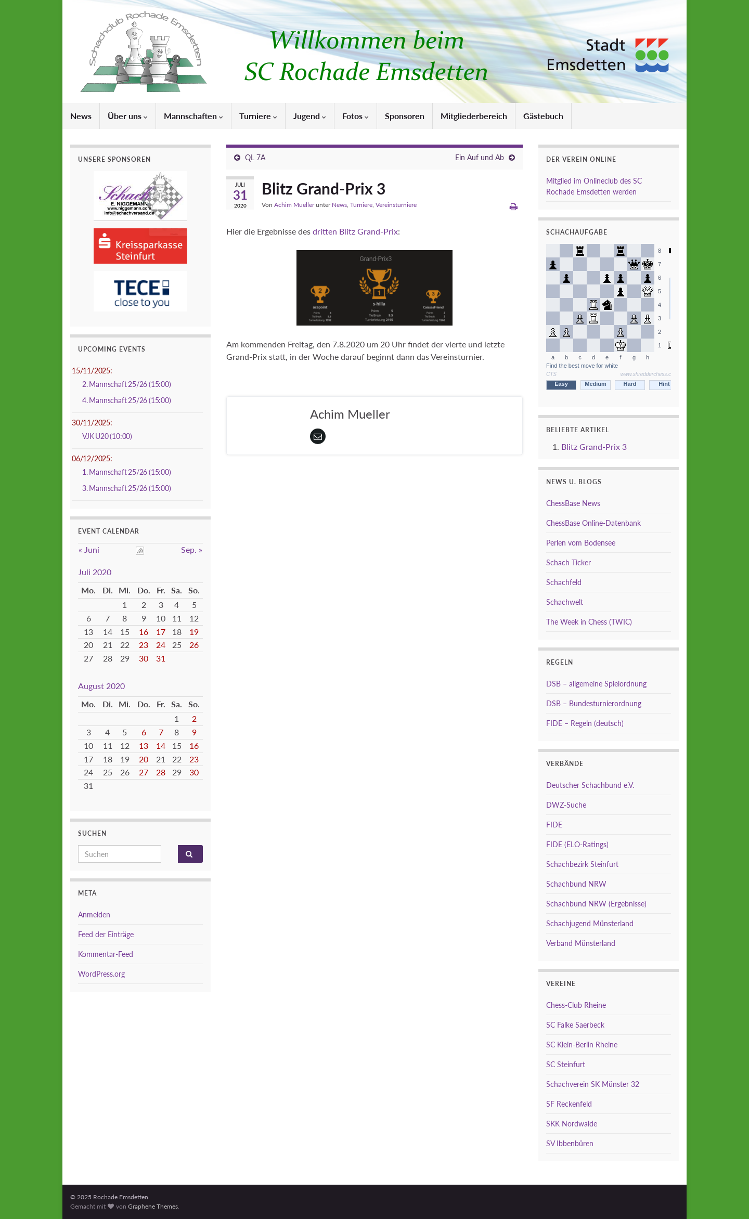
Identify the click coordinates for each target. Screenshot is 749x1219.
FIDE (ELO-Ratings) (577, 844)
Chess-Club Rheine (576, 1005)
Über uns (128, 116)
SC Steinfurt (565, 1064)
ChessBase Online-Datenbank (593, 522)
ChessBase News (573, 503)
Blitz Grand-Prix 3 (594, 446)
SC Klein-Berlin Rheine (581, 1044)
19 (194, 632)
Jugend (309, 116)
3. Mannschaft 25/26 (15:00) (126, 488)
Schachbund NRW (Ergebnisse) (596, 903)
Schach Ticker (568, 562)
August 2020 (101, 686)
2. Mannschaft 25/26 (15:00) (126, 384)
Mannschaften (193, 116)
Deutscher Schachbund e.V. (590, 785)
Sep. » (191, 549)
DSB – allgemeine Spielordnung (596, 683)
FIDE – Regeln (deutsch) (585, 723)
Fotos (355, 116)
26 (194, 645)
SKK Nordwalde (571, 1123)
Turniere (258, 116)
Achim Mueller (294, 205)
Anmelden (94, 914)
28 (160, 772)
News (81, 116)
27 (143, 772)
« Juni (89, 549)
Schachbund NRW (576, 883)
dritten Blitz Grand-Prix (355, 231)
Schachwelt (564, 602)
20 (143, 759)
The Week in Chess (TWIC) (589, 621)
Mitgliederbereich (474, 116)
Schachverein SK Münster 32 (592, 1084)
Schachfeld (564, 582)
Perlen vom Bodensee (580, 542)
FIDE (554, 824)
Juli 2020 (94, 572)
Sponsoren (404, 116)
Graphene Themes (153, 1206)
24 (160, 645)
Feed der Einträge (106, 934)
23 (143, 645)
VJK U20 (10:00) (107, 436)
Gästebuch (543, 116)
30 (143, 658)
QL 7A (255, 157)
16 (143, 632)
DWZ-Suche (566, 804)
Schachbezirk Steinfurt (582, 864)
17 (160, 632)
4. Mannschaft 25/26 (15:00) (126, 400)
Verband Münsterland (580, 943)
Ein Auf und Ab (479, 157)
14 (160, 745)
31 (160, 658)
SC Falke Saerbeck (575, 1024)
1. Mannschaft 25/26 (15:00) (126, 472)
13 (143, 745)
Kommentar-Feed (105, 954)
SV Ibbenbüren (569, 1143)
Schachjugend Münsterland (590, 923)
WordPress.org (101, 973)
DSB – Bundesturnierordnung (593, 703)
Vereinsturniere (396, 205)
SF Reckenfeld (569, 1103)
